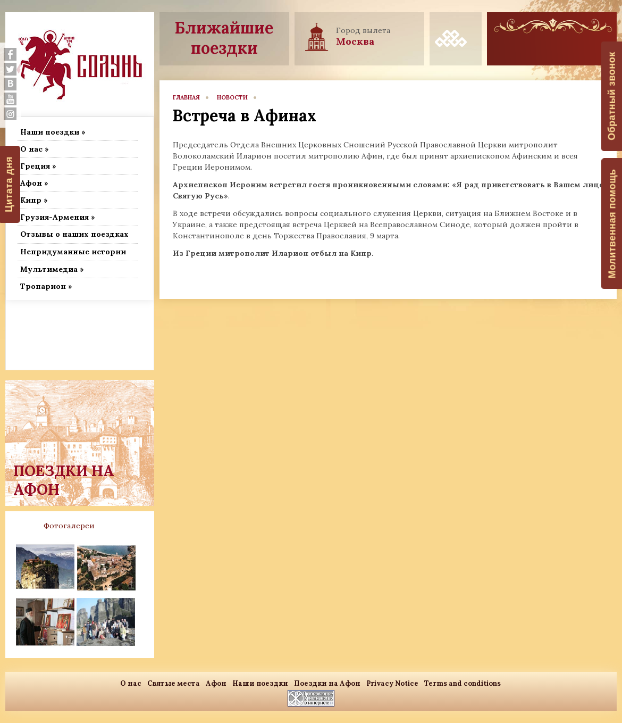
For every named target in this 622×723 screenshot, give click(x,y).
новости (232, 97)
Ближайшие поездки (224, 38)
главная (186, 97)
